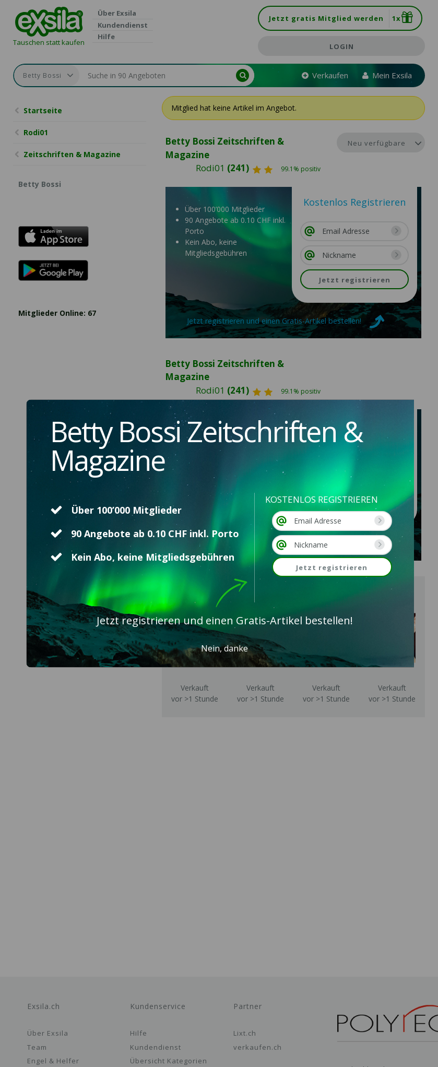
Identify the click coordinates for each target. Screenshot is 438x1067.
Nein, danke (224, 648)
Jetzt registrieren (332, 567)
